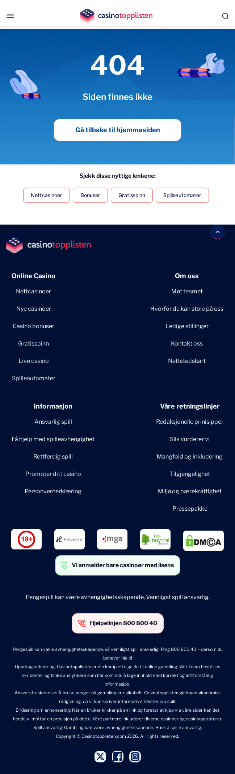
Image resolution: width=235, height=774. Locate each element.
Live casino (33, 360)
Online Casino (33, 276)
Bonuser (90, 195)
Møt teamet (187, 291)
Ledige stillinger (187, 326)
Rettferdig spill (53, 456)
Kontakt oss (187, 343)
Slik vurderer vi (190, 439)
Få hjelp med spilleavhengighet (53, 439)
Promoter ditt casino (53, 473)
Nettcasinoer (46, 195)
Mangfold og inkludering (190, 456)
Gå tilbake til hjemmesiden (117, 130)
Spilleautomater (182, 195)
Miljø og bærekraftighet (190, 491)
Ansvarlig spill (53, 421)
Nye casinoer (33, 308)
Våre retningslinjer (190, 406)
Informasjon (53, 406)
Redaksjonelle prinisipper (189, 421)
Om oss (187, 276)
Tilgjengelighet (190, 473)
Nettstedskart (187, 360)
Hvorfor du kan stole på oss (186, 308)
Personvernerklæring (53, 491)
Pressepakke (189, 508)
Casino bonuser (33, 326)
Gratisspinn (131, 195)
